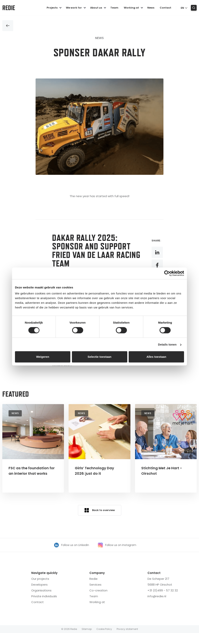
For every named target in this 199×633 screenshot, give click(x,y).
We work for (76, 8)
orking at (97, 602)
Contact (165, 8)
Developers (39, 584)
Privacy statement (127, 629)
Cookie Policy (104, 629)
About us (98, 8)
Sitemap (87, 629)
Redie (8, 7)
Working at (134, 8)
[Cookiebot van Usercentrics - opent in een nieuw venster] (167, 273)
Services (95, 584)
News (150, 8)
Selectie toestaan (100, 356)
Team (114, 8)
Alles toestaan (156, 356)
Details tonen (167, 344)
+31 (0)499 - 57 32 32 (163, 590)
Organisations (41, 590)
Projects (55, 8)
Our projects (40, 579)
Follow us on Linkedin (71, 545)
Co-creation (98, 590)
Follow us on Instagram (117, 545)
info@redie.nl (157, 596)
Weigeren (42, 356)
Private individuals (44, 596)
